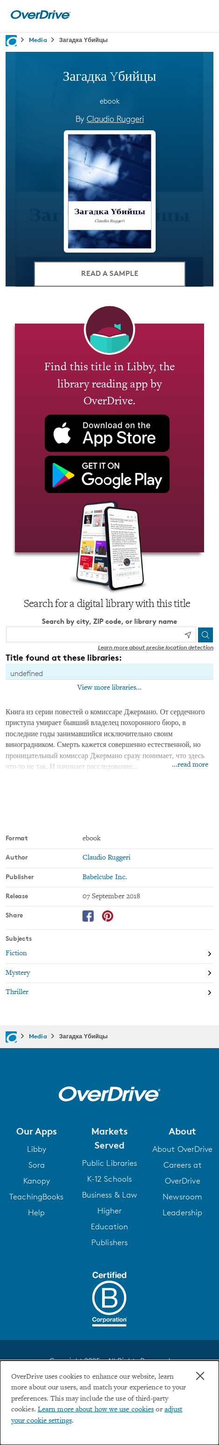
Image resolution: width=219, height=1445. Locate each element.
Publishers (109, 1242)
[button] (37, 1131)
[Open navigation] (201, 15)
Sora (36, 1165)
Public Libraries (109, 1163)
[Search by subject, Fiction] (109, 954)
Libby (37, 1149)
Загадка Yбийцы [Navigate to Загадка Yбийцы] (83, 39)
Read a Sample (109, 273)
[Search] (205, 634)
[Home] (40, 17)
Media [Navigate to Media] (38, 39)
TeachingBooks (36, 1196)
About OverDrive (182, 1149)
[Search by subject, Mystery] (109, 973)
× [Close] (200, 1376)
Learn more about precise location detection (155, 647)
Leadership (182, 1212)
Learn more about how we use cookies (96, 1409)
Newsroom (182, 1196)
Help (36, 1212)
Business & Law (109, 1194)
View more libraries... (109, 687)
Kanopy (36, 1180)
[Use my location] (187, 634)
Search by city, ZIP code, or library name (109, 621)
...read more (190, 764)
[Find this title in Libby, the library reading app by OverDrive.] (109, 438)
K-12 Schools (109, 1179)
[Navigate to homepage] (11, 40)
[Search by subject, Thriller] (109, 992)
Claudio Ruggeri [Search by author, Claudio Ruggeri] (115, 118)
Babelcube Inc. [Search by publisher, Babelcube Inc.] (104, 877)
